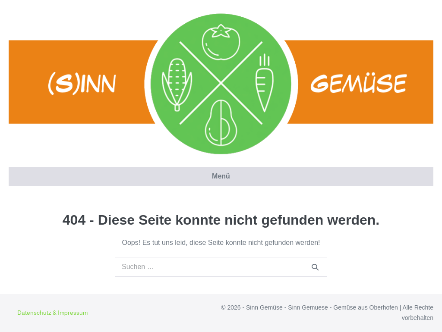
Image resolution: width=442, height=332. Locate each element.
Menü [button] (221, 176)
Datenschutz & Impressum (52, 312)
